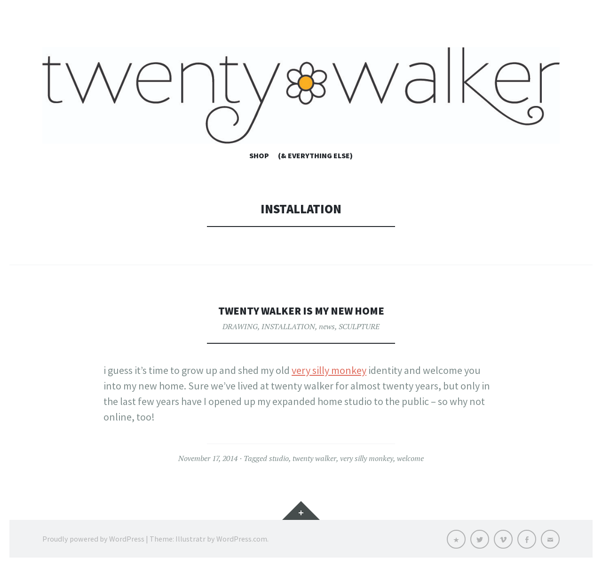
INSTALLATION (288, 326)
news (327, 326)
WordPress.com (241, 538)
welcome (410, 458)
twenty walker (314, 458)
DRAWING (240, 326)
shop (259, 155)
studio (279, 458)
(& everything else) (315, 155)
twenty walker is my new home (301, 310)
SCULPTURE (359, 326)
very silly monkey (329, 370)
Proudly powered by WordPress (93, 538)
